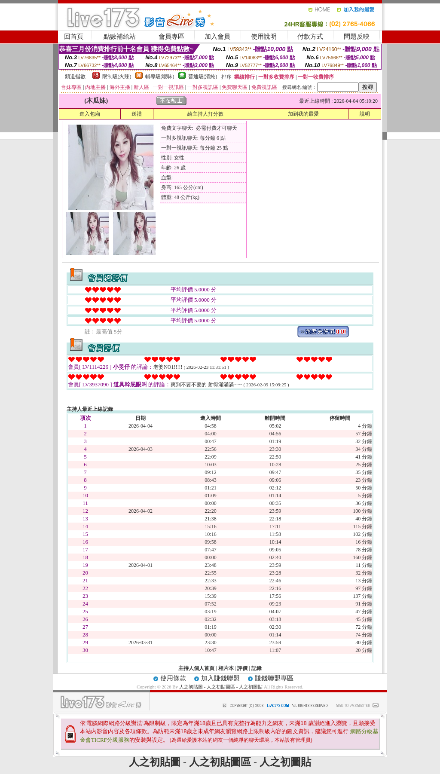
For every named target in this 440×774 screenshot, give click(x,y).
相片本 (226, 668)
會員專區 (171, 36)
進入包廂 (89, 114)
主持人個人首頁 (196, 668)
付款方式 (310, 36)
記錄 (256, 668)
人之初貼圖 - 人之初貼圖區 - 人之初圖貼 (221, 686)
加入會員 (217, 36)
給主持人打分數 (205, 114)
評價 (242, 668)
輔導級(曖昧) (159, 76)
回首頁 (73, 36)
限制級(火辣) (116, 76)
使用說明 (264, 36)
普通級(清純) (202, 76)
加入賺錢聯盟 (220, 678)
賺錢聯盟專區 (274, 678)
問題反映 (357, 36)
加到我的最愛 (303, 114)
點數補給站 (120, 36)
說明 (365, 114)
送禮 (136, 114)
